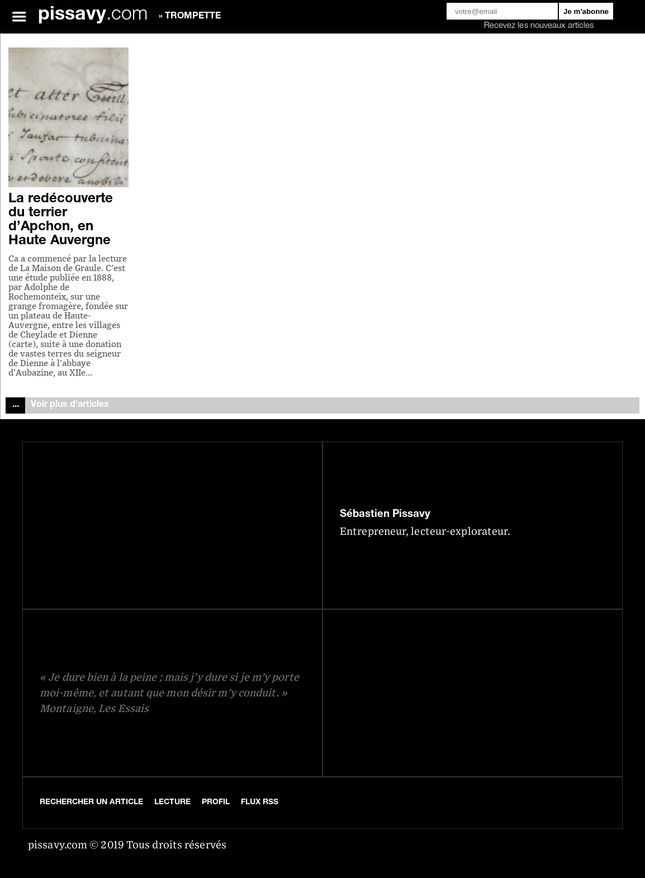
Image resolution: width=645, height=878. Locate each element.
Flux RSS (259, 802)
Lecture (172, 802)
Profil (216, 802)
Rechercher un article (91, 802)
